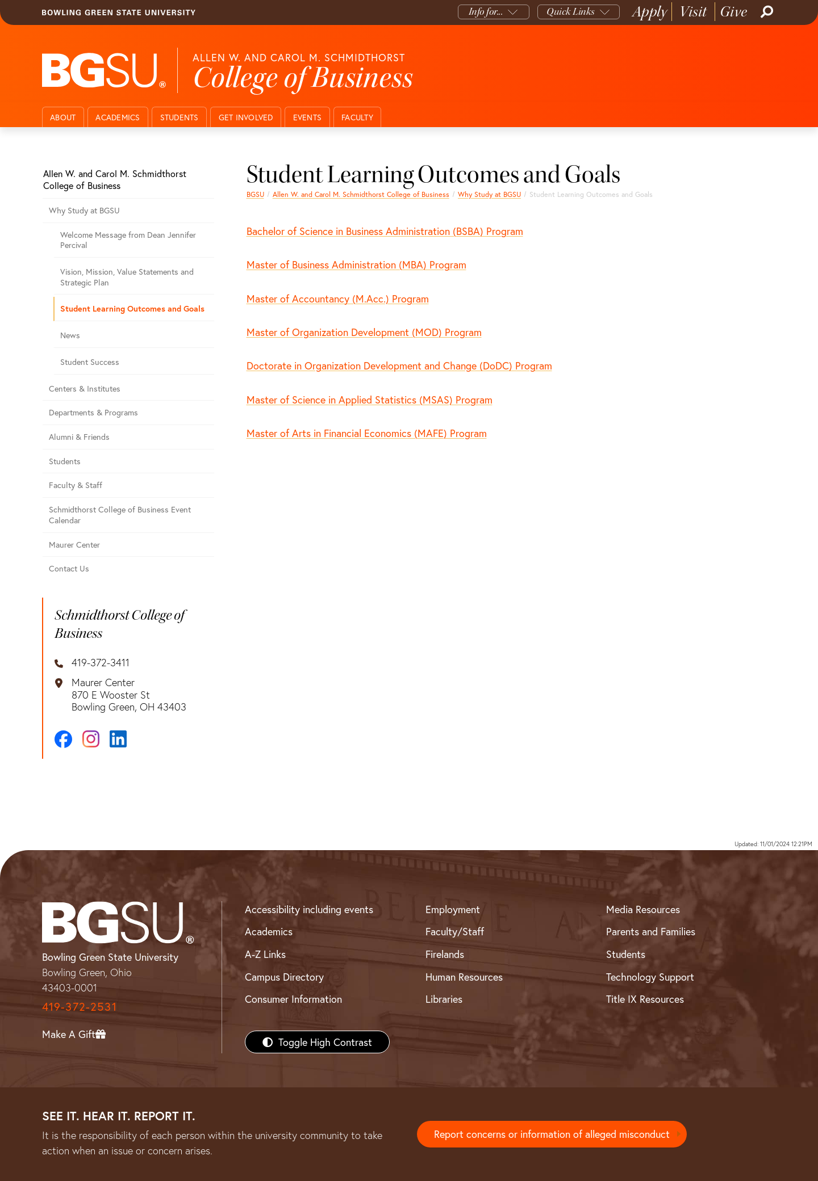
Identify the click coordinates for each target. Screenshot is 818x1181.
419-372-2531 (79, 1006)
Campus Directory (284, 977)
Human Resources (464, 977)
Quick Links (570, 11)
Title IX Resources (645, 999)
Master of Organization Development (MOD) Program (364, 332)
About (63, 117)
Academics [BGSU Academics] (269, 931)
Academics (117, 117)
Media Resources (643, 909)
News (70, 335)
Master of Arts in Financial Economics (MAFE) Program (367, 433)
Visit (693, 11)
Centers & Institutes (84, 388)
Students (179, 117)
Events (307, 117)
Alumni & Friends (79, 436)
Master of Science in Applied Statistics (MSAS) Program (370, 399)
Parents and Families (650, 931)
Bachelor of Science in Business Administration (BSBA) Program (385, 231)
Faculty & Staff (75, 485)
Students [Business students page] (65, 461)
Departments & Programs (93, 412)
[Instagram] (90, 738)
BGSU (255, 194)
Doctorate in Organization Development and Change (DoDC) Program (399, 365)
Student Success (89, 361)
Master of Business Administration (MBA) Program (356, 264)
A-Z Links (265, 954)
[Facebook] (63, 739)
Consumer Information (293, 999)
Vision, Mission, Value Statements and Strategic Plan (127, 277)
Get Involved (246, 117)
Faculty (357, 117)
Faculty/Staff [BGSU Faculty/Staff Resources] (454, 931)
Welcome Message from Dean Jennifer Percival (128, 240)
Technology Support (650, 977)
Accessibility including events (309, 909)
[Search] (766, 12)
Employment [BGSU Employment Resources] (452, 909)
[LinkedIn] (118, 738)
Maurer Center (74, 544)
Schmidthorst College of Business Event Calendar (120, 515)
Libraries (443, 999)
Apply (649, 11)
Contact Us (69, 568)
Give (734, 11)
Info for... (486, 11)
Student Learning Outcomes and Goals (132, 308)
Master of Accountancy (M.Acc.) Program (338, 298)
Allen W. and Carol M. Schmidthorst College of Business (361, 194)
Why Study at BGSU (489, 194)
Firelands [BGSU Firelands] (444, 954)
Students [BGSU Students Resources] (625, 954)
